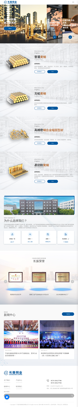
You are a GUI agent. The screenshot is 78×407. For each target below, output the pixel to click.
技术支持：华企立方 (56, 404)
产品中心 (19, 380)
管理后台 (65, 404)
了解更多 (68, 314)
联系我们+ (39, 71)
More (10, 28)
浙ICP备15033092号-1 (44, 404)
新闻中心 (7, 386)
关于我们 (7, 380)
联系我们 (19, 386)
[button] (5, 281)
